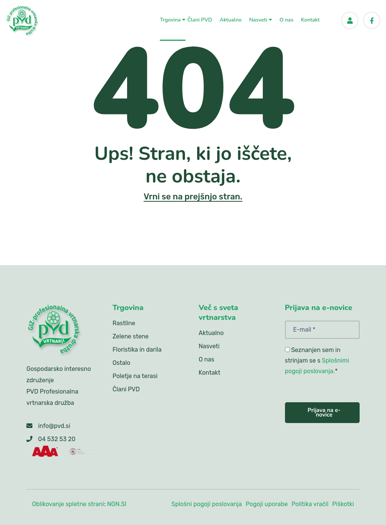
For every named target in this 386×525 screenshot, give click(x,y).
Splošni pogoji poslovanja (207, 504)
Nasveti (260, 19)
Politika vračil (309, 504)
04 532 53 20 (56, 439)
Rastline (124, 323)
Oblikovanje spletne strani (68, 504)
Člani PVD (199, 19)
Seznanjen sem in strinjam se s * (317, 360)
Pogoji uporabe (267, 504)
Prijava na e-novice (324, 412)
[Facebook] (371, 20)
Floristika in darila (137, 349)
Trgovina (172, 19)
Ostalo (121, 362)
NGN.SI (116, 504)
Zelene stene (131, 336)
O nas (287, 19)
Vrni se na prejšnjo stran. (193, 196)
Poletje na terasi (135, 376)
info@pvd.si (54, 425)
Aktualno (231, 19)
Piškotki (343, 504)
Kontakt (310, 19)
